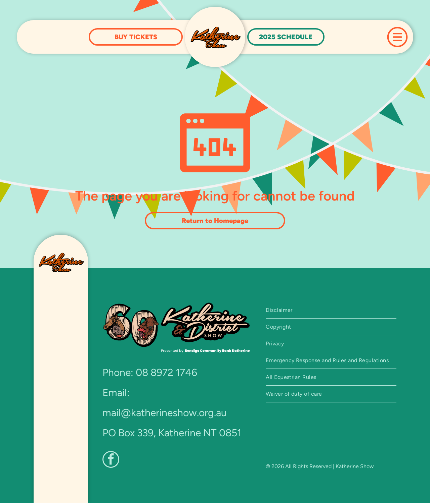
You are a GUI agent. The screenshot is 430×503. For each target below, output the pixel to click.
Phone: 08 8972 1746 (149, 372)
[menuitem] (331, 310)
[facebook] (110, 460)
